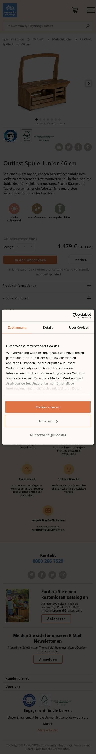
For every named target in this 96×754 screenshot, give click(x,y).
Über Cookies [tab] (79, 327)
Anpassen (48, 421)
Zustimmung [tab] (17, 327)
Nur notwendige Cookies (48, 435)
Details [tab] (48, 327)
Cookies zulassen (48, 407)
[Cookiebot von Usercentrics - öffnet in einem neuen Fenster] (72, 315)
